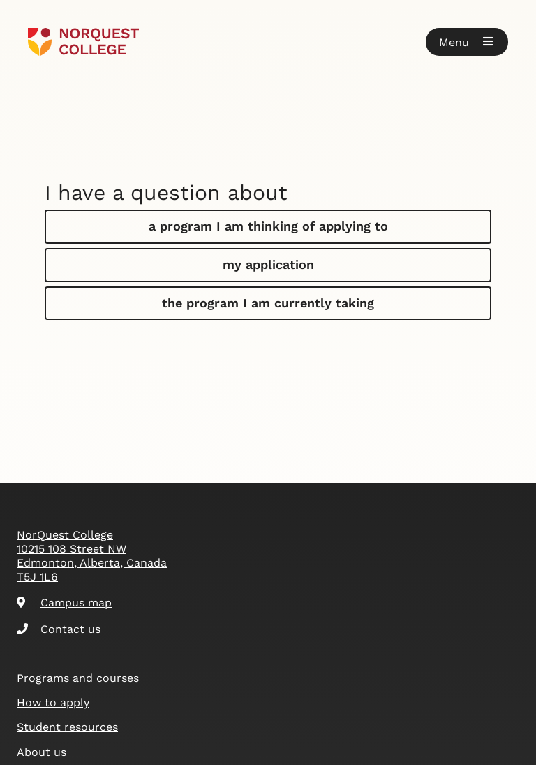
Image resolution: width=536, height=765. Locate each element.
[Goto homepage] (83, 42)
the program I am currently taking (268, 303)
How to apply (53, 702)
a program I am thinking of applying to (268, 226)
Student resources (67, 727)
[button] (467, 42)
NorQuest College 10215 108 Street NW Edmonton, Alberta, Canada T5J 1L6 (92, 555)
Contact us (58, 629)
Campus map (64, 602)
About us (41, 752)
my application (268, 264)
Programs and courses (78, 678)
